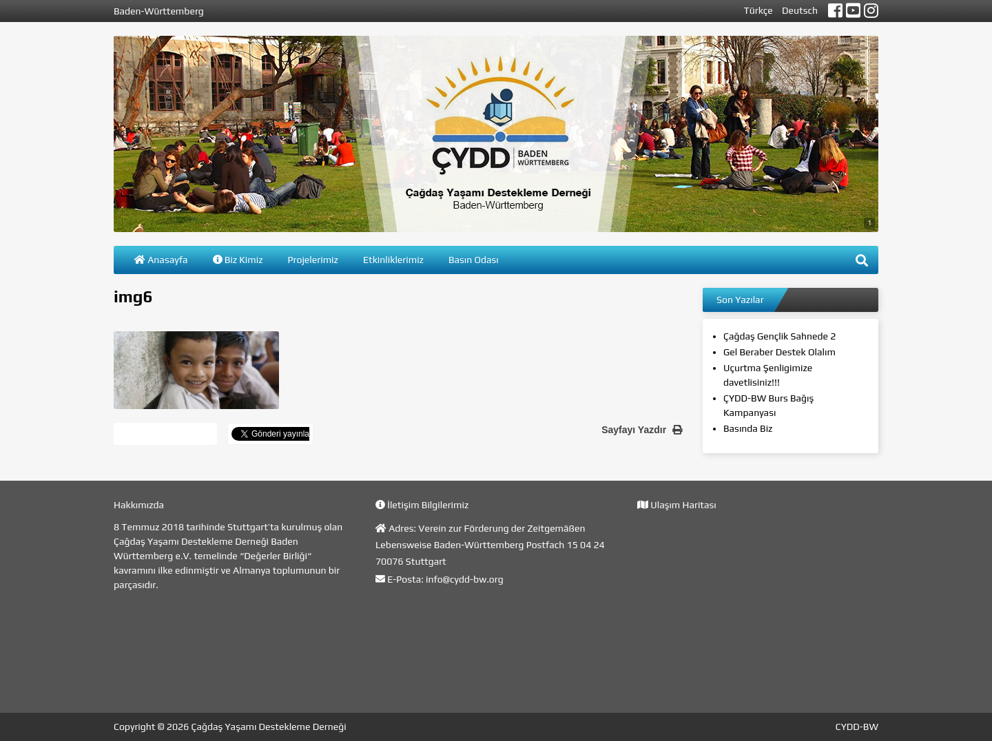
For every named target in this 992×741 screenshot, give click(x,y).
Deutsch (800, 10)
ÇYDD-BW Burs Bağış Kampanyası (768, 405)
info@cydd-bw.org (465, 579)
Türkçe (758, 10)
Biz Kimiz (238, 259)
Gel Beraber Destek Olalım (779, 351)
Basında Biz (747, 428)
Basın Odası (473, 259)
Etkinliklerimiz (393, 259)
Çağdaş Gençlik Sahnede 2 (779, 336)
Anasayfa (161, 259)
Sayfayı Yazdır (641, 429)
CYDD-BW (857, 726)
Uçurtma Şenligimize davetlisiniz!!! (767, 375)
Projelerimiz (313, 259)
